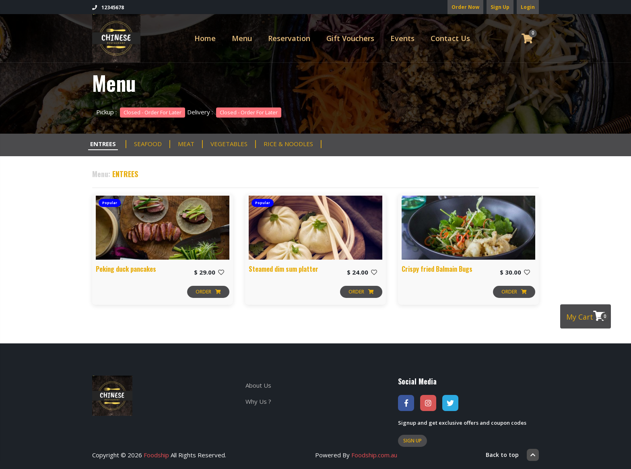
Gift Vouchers (350, 38)
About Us (258, 385)
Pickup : (140, 112)
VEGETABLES (228, 144)
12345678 (108, 7)
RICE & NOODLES (288, 144)
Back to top (512, 455)
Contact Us (450, 38)
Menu (242, 38)
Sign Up (500, 7)
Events (402, 38)
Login (528, 7)
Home (205, 38)
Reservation (289, 38)
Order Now (465, 7)
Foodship (156, 455)
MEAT (186, 144)
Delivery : (234, 112)
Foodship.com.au (374, 455)
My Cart (587, 316)
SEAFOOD (148, 144)
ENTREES (103, 144)
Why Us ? (258, 401)
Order (208, 291)
